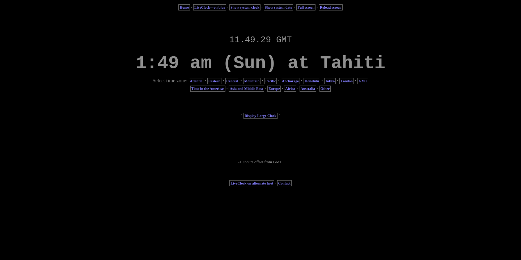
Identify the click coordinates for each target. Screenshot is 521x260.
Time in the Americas (207, 89)
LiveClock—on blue (209, 7)
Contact (284, 183)
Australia (308, 89)
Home (184, 7)
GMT (363, 81)
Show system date (278, 7)
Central (232, 81)
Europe (274, 89)
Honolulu (312, 81)
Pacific (271, 81)
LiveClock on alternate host (251, 183)
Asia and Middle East (246, 89)
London (346, 81)
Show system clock (244, 7)
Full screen (305, 7)
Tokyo (330, 81)
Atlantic (196, 81)
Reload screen (331, 7)
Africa (290, 89)
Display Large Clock (260, 116)
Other (325, 89)
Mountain (251, 81)
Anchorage (290, 81)
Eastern (214, 81)
